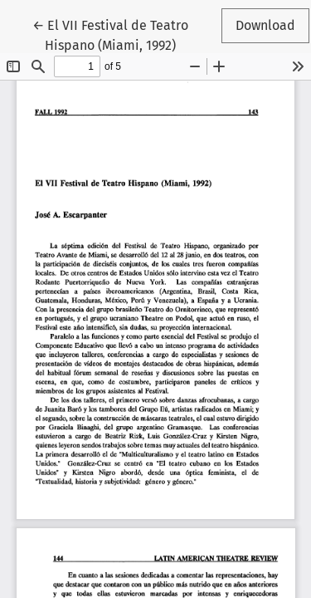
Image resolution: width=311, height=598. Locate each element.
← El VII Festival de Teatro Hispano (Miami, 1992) (112, 34)
